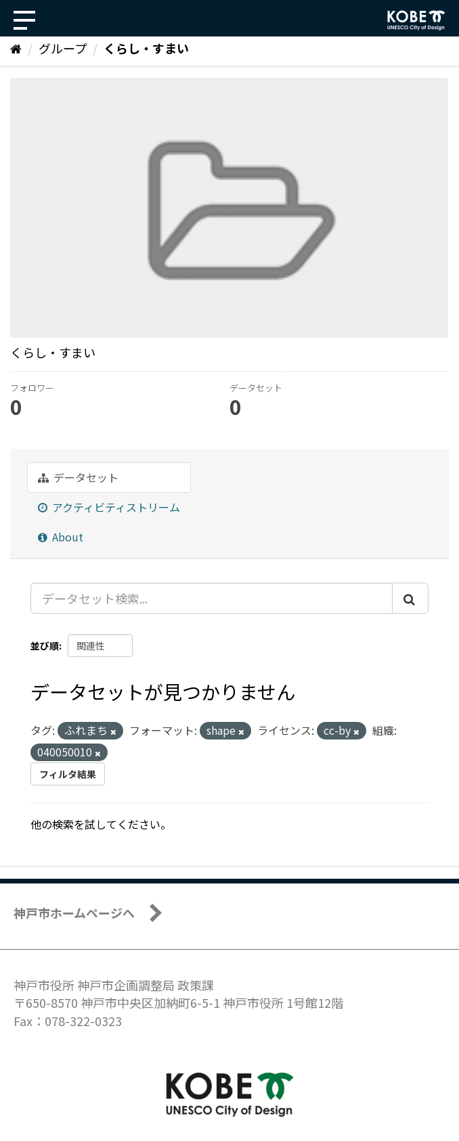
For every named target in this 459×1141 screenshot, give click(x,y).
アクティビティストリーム (109, 507)
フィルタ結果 (67, 774)
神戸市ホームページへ (74, 912)
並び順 (44, 645)
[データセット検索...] (211, 598)
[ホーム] (16, 48)
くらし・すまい (146, 48)
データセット (78, 477)
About (60, 537)
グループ (63, 48)
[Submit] (410, 598)
